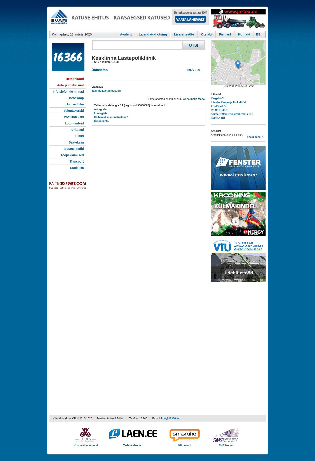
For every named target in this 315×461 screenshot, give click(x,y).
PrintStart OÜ (219, 106)
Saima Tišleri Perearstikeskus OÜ (232, 114)
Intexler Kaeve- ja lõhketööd (228, 102)
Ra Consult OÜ (220, 110)
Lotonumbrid (74, 123)
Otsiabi (206, 34)
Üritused (77, 129)
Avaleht (126, 34)
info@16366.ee (170, 418)
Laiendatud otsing (153, 34)
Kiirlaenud (185, 444)
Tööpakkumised (72, 155)
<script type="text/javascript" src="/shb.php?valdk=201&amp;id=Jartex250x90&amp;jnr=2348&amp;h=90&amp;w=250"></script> (238, 18)
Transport (77, 161)
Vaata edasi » (255, 136)
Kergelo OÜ (218, 98)
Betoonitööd (75, 79)
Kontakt (244, 34)
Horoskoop (76, 98)
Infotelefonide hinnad (68, 91)
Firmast (225, 34)
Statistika (77, 168)
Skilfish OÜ (218, 118)
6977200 (193, 70)
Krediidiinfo (101, 121)
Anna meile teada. (194, 99)
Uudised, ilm (75, 104)
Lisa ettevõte (184, 34)
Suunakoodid (74, 149)
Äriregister (100, 109)
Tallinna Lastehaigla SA (106, 90)
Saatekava (76, 142)
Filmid (79, 136)
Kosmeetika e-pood (86, 444)
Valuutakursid (74, 110)
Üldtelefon (100, 70)
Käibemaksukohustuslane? (111, 117)
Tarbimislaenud (133, 444)
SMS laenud (226, 444)
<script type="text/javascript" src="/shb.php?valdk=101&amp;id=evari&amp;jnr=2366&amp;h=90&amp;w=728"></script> (129, 18)
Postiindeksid (74, 117)
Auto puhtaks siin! (70, 85)
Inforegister (101, 113)
